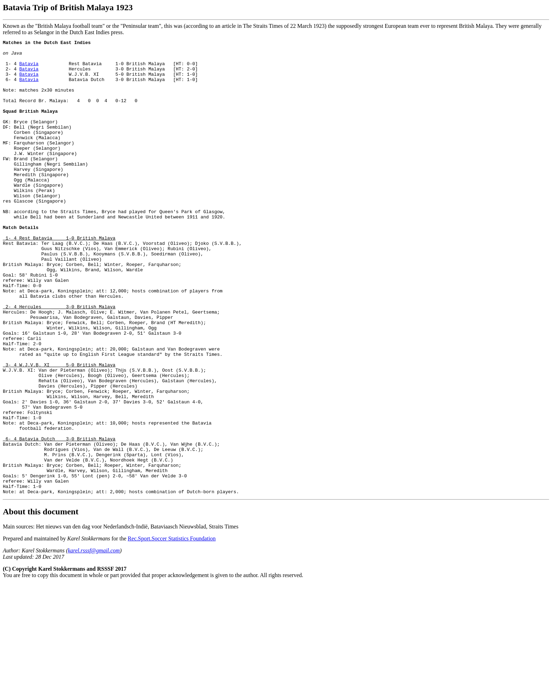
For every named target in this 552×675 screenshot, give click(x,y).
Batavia (29, 69)
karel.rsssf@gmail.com (94, 641)
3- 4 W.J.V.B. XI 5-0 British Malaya (59, 430)
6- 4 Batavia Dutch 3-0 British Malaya (59, 519)
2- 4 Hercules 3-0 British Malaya (59, 360)
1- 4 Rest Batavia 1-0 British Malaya (59, 278)
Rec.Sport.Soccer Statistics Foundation (172, 629)
